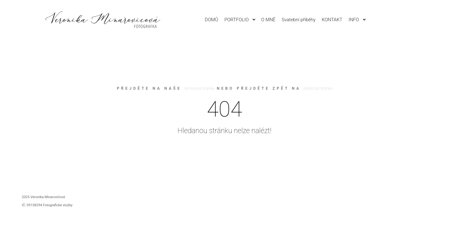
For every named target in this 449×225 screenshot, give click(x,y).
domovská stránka (199, 88)
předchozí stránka (318, 88)
